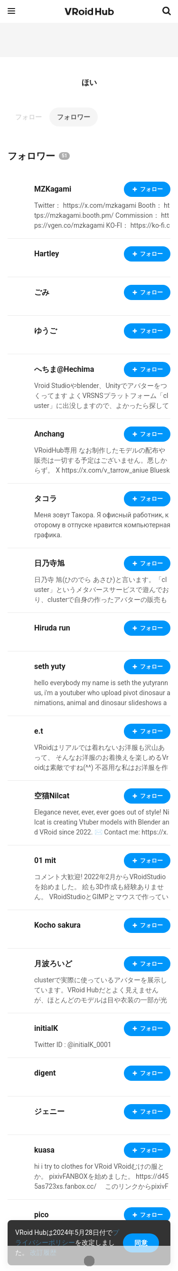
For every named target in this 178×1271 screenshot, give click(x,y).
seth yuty (50, 666)
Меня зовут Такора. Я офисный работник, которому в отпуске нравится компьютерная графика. (102, 525)
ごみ (41, 292)
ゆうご (45, 330)
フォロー (28, 117)
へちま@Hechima (64, 369)
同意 (141, 1243)
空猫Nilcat (51, 795)
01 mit (45, 860)
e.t (38, 731)
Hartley (46, 253)
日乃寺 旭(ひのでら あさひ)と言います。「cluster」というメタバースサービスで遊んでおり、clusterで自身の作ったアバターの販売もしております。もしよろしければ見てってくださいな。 (101, 599)
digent (45, 1072)
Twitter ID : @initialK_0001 (73, 1044)
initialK (46, 1028)
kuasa (44, 1150)
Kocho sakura (57, 925)
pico (41, 1214)
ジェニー (49, 1111)
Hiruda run (52, 627)
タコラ (45, 498)
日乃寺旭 (49, 563)
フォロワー (73, 117)
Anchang (49, 433)
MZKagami (52, 189)
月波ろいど (53, 963)
